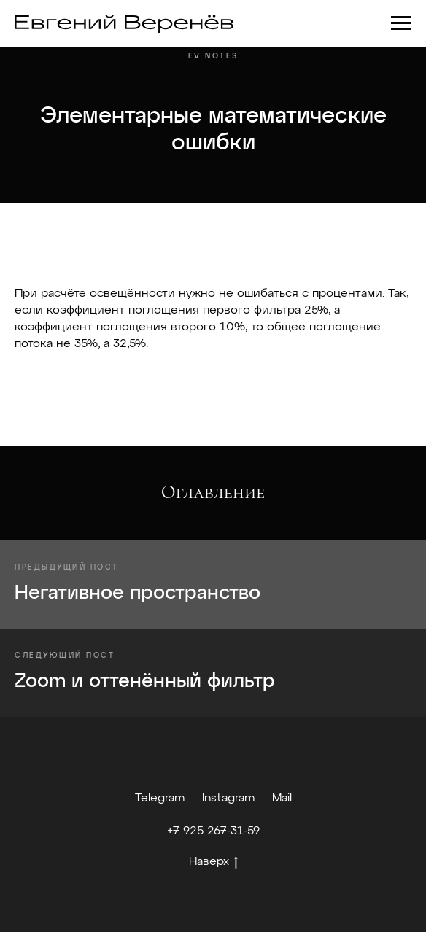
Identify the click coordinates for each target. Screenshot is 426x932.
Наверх (213, 863)
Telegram (160, 798)
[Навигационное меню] (401, 23)
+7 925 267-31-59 (213, 831)
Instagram (228, 798)
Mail (282, 798)
